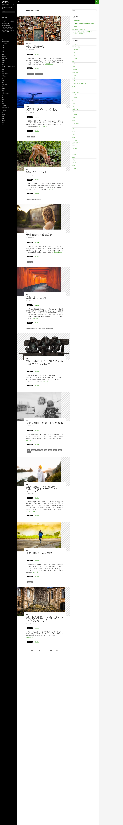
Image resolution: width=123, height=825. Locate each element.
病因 (73, 117)
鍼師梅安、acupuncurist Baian (11, 2)
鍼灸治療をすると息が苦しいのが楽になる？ (44, 489)
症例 (73, 120)
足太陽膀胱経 (49, 328)
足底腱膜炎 (30, 582)
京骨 (40, 328)
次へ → (56, 650)
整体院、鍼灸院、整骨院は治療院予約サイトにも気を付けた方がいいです (84, 32)
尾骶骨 (33, 136)
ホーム (68, 1)
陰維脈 (39, 199)
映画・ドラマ (75, 92)
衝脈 (46, 450)
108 (51, 650)
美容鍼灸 (74, 140)
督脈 (42, 450)
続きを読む (49, 64)
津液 (73, 106)
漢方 (27, 232)
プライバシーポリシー (89, 1)
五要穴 (35, 328)
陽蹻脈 (29, 452)
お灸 (28, 136)
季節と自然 (75, 72)
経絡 (27, 420)
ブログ (27, 106)
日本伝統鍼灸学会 (39, 73)
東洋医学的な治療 (76, 26)
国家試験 (74, 69)
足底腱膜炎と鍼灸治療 (39, 552)
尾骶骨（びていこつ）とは (42, 109)
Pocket (37, 54)
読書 (73, 157)
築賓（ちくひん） (36, 172)
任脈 (28, 450)
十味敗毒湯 (30, 262)
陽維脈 (60, 450)
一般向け (74, 58)
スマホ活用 (75, 49)
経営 (73, 131)
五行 (73, 61)
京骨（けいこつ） (36, 297)
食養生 (74, 168)
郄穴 (35, 199)
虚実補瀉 (74, 148)
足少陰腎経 (30, 199)
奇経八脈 (33, 450)
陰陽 (73, 165)
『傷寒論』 (30, 328)
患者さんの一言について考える (80, 83)
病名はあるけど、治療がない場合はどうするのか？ (44, 362)
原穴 (44, 328)
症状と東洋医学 (76, 123)
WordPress (75, 44)
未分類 (74, 95)
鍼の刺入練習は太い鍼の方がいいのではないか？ (44, 619)
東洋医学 (74, 97)
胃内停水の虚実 (76, 20)
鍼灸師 (74, 162)
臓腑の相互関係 (76, 143)
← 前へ (31, 650)
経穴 (27, 169)
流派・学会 (28, 43)
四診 (73, 66)
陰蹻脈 (55, 450)
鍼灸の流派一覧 (35, 46)
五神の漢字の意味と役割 (78, 29)
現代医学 (74, 114)
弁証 (73, 78)
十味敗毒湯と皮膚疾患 (39, 234)
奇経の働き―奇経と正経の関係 (44, 422)
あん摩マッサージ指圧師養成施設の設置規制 (83, 23)
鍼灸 (73, 160)
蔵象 (73, 145)
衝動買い (74, 154)
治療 (27, 358)
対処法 (74, 75)
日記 (73, 89)
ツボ (73, 52)
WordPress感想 (76, 47)
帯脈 (38, 450)
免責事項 (81, 1)
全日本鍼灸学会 (31, 73)
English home (75, 1)
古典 (73, 63)
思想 (73, 80)
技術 (27, 614)
